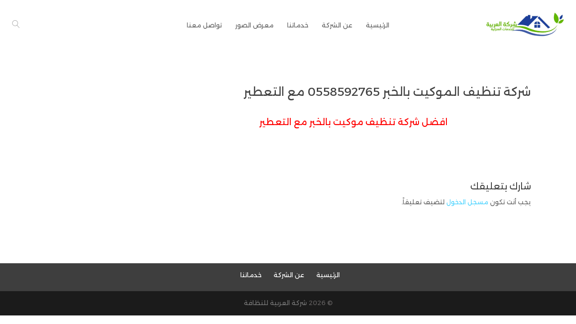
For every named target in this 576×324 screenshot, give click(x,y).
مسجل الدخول (467, 202)
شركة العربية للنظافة (275, 303)
